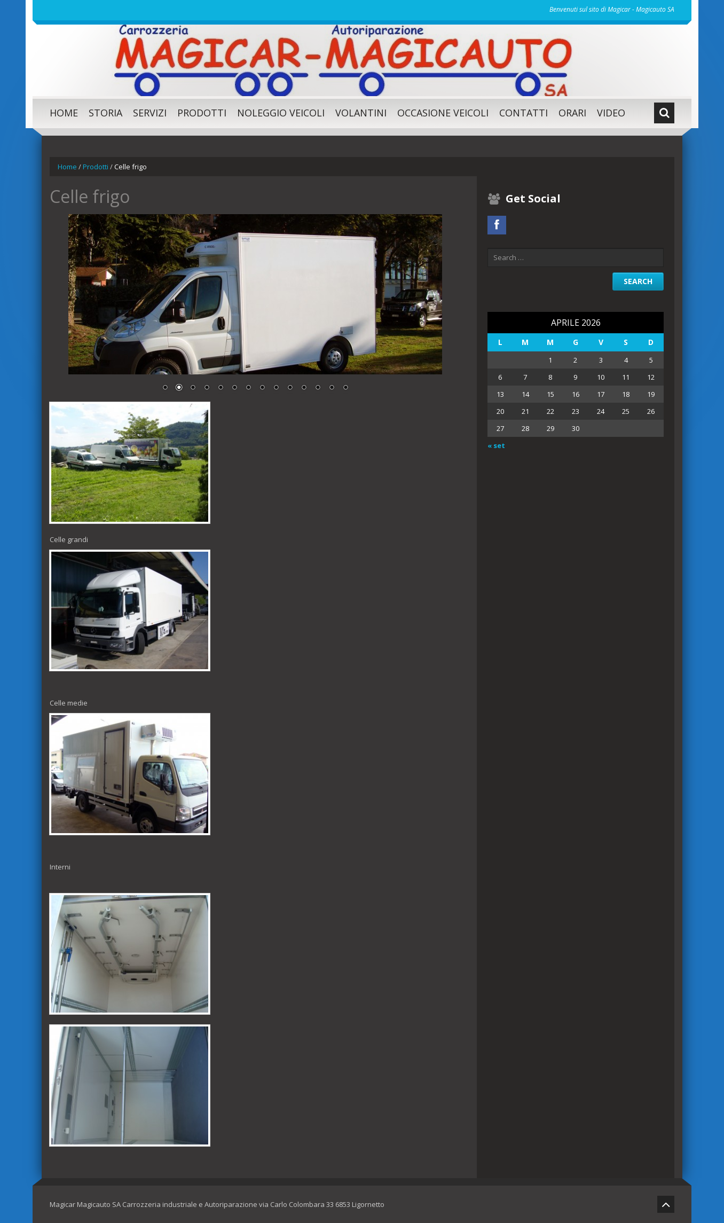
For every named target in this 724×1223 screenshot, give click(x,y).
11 (304, 388)
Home (64, 112)
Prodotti (201, 112)
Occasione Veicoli (443, 112)
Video (611, 112)
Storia (105, 112)
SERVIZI (150, 112)
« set (496, 445)
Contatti (523, 112)
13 (331, 388)
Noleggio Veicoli (281, 112)
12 (318, 388)
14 (345, 388)
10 (290, 388)
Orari (572, 112)
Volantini (361, 112)
